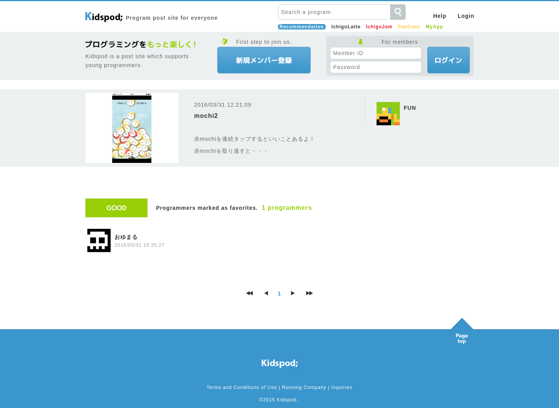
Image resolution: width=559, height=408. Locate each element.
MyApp (434, 26)
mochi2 (206, 115)
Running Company (304, 387)
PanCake (409, 26)
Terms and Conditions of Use (242, 387)
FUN (410, 108)
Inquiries (341, 387)
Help (439, 16)
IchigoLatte (346, 26)
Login (466, 16)
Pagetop (462, 329)
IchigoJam (379, 26)
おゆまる (126, 237)
